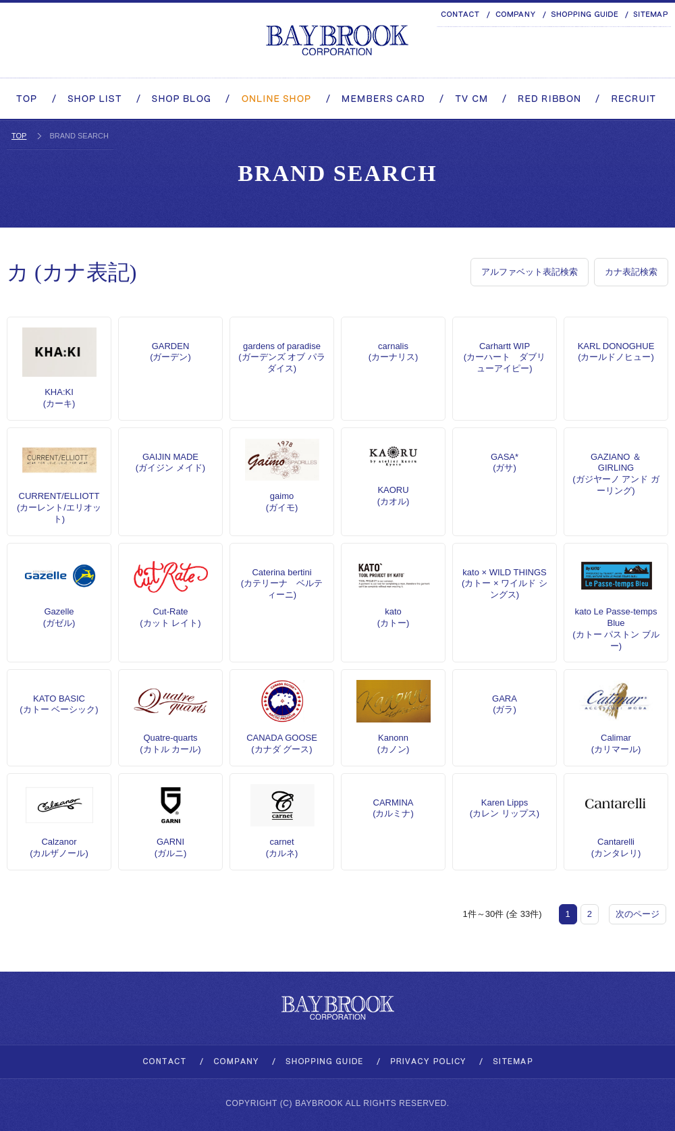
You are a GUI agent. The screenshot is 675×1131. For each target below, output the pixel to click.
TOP (18, 136)
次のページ (637, 914)
